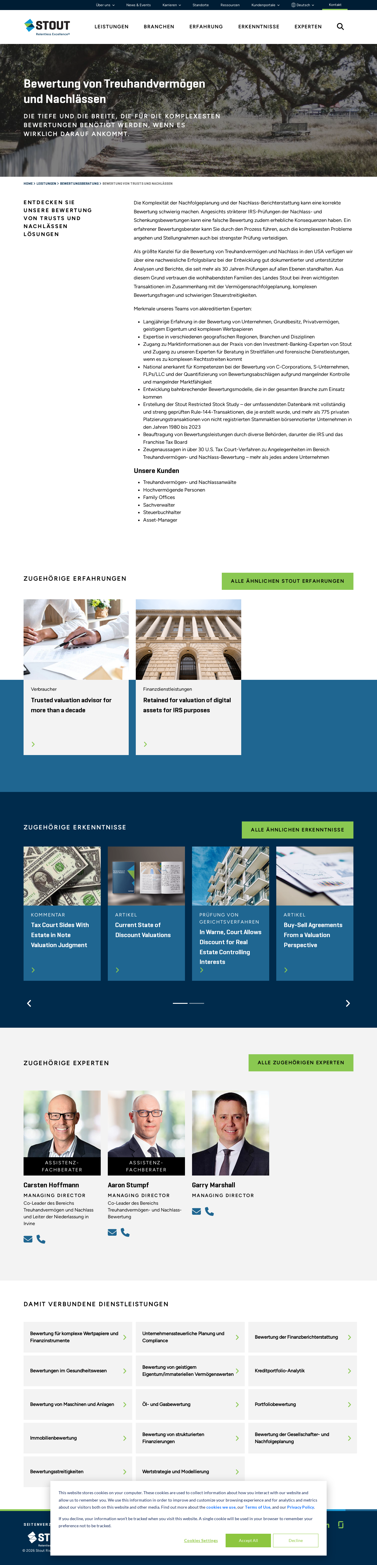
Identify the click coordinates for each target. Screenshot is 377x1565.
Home (28, 184)
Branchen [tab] (159, 27)
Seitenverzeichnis (47, 1525)
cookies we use (221, 1507)
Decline (296, 1540)
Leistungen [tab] (112, 27)
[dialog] (188, 1518)
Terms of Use (257, 1507)
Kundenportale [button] (264, 5)
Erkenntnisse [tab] (259, 27)
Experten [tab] (308, 27)
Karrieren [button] (170, 5)
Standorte (201, 5)
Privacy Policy (300, 1507)
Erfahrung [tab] (206, 27)
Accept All (248, 1540)
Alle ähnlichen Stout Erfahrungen (287, 581)
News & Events (138, 5)
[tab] (52, 27)
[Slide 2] (196, 1003)
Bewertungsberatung (79, 184)
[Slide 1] (180, 1003)
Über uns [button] (103, 5)
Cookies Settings (201, 1540)
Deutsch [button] (301, 5)
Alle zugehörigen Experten (301, 1062)
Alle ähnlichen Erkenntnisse (297, 830)
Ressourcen (230, 5)
